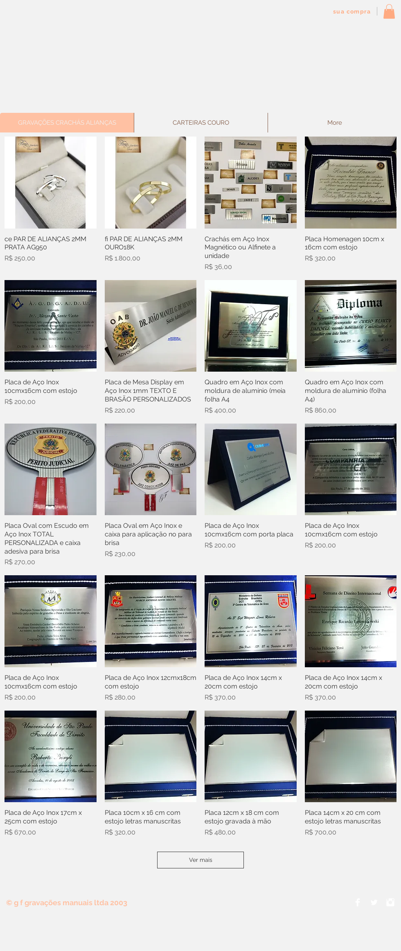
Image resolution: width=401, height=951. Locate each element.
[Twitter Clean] (374, 902)
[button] (389, 11)
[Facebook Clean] (358, 902)
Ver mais (200, 860)
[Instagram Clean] (390, 902)
